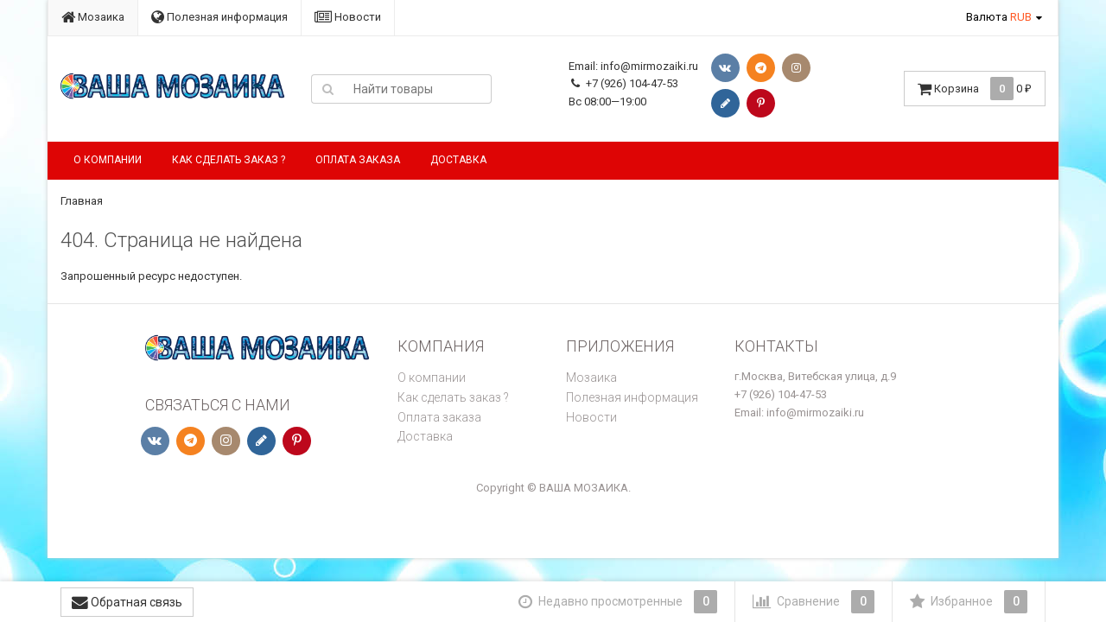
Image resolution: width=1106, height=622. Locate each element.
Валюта (999, 16)
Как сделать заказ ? (228, 160)
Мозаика (92, 16)
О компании (107, 160)
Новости (348, 16)
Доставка (458, 160)
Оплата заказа (357, 160)
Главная (81, 200)
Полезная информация (219, 16)
